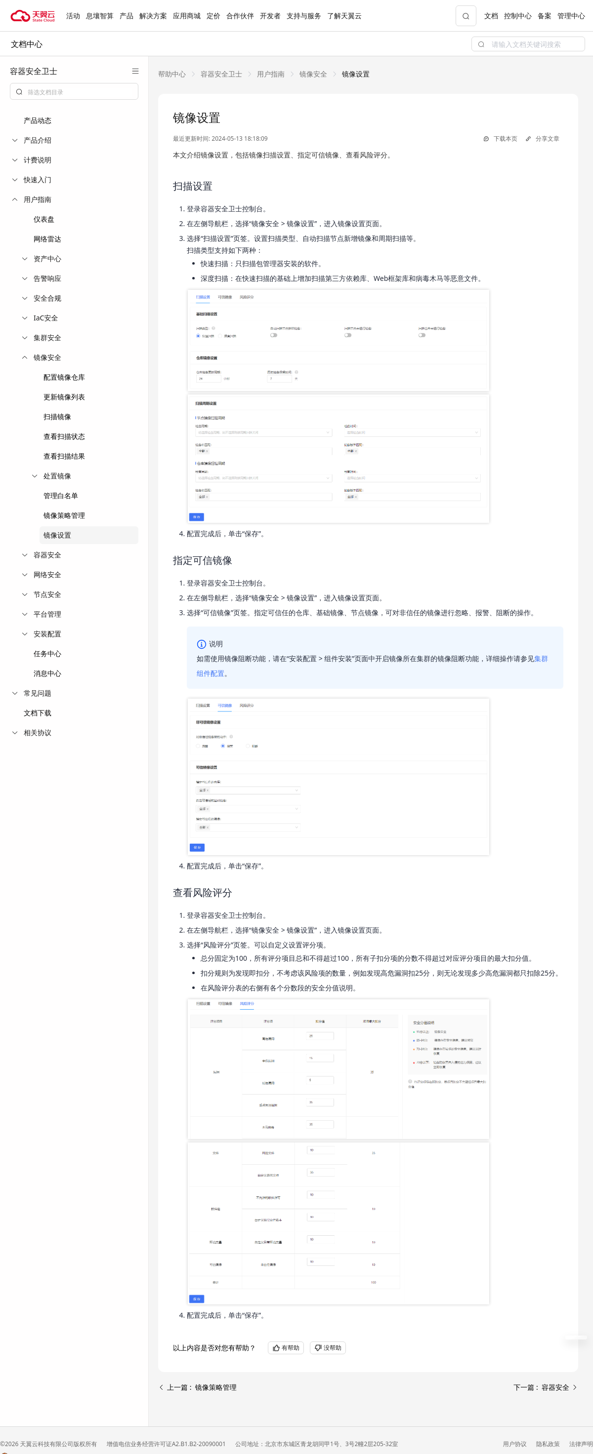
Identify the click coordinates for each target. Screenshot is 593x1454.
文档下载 (37, 712)
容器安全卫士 (221, 74)
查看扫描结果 (64, 456)
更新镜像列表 (64, 396)
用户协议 (515, 1444)
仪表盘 (44, 219)
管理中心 (571, 15)
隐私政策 (548, 1444)
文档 (491, 15)
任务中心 (47, 653)
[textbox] (80, 92)
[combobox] (74, 91)
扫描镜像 (57, 416)
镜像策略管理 (64, 515)
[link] (172, 74)
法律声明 (581, 1444)
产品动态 (37, 120)
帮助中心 (172, 74)
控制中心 (518, 15)
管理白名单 (60, 495)
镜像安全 (313, 74)
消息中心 (47, 673)
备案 (544, 15)
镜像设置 (57, 535)
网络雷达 (47, 238)
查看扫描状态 (64, 436)
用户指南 (271, 74)
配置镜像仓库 (64, 377)
